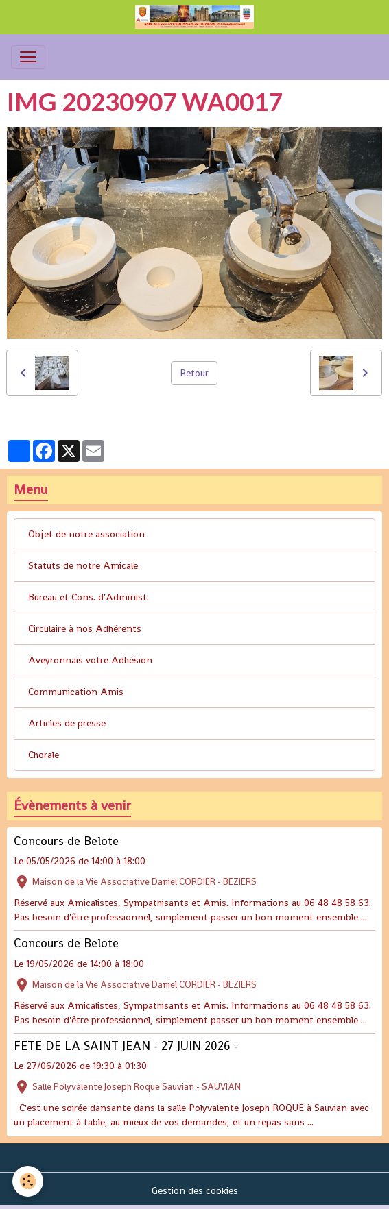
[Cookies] (27, 1181)
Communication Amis (75, 691)
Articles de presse (67, 723)
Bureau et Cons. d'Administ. (88, 597)
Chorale (43, 754)
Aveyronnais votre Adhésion (90, 660)
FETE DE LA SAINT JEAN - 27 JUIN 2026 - (126, 1045)
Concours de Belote (66, 840)
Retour (194, 373)
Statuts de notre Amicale (83, 565)
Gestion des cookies (195, 1190)
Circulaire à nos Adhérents (84, 628)
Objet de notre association (86, 534)
